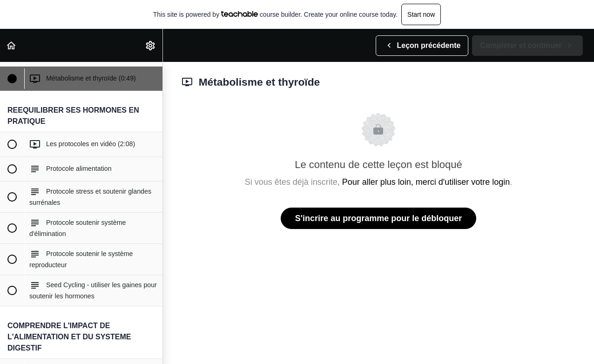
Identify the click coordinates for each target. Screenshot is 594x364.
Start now (421, 14)
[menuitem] (150, 45)
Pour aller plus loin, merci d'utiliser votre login (426, 182)
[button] (11, 45)
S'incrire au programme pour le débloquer (378, 218)
